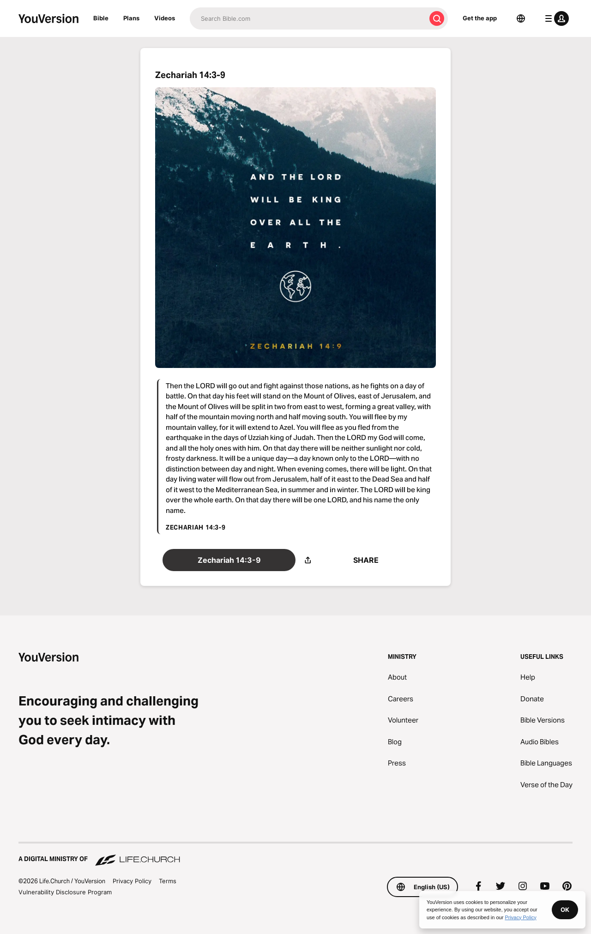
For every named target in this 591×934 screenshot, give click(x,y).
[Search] (308, 18)
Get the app (480, 18)
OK (565, 909)
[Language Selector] (521, 18)
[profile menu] (555, 18)
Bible (101, 18)
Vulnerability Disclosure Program (65, 892)
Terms (167, 881)
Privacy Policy (132, 881)
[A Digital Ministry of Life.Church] (295, 855)
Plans (131, 18)
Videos (164, 18)
